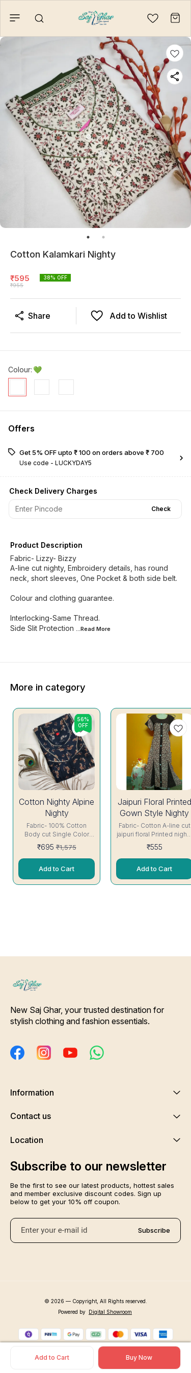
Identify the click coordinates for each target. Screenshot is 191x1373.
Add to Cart (52, 1357)
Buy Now (139, 1357)
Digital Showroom (110, 1312)
